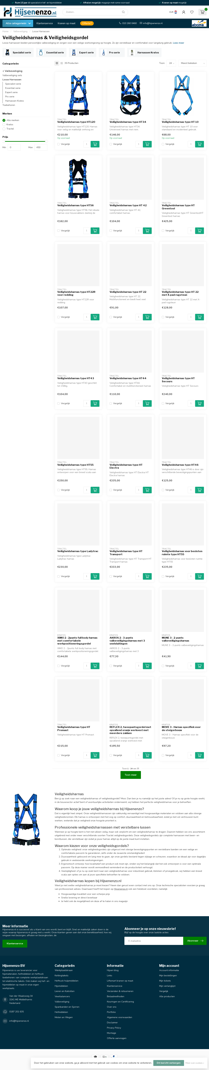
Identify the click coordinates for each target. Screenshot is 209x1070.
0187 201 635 (16, 1011)
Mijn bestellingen (168, 975)
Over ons (111, 1006)
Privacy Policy (114, 1027)
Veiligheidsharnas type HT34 (128, 122)
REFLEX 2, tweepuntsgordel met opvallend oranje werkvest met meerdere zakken (130, 730)
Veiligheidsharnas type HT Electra (126, 466)
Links (109, 975)
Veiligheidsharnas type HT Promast (73, 729)
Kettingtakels (61, 975)
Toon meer (131, 774)
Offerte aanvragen (116, 1038)
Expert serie (11, 92)
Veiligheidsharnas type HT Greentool (178, 207)
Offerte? (87, 23)
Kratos (10, 124)
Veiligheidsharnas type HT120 (76, 122)
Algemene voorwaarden (119, 1017)
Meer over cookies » (194, 1063)
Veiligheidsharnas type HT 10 (180, 122)
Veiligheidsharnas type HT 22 (128, 291)
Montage (111, 1033)
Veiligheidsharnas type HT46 (180, 464)
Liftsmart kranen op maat (120, 980)
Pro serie (9, 96)
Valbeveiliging (20, 31)
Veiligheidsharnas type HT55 (75, 464)
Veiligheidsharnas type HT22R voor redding (76, 293)
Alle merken (13, 120)
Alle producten (167, 996)
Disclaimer (112, 1022)
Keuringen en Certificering (120, 1001)
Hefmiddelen (61, 1012)
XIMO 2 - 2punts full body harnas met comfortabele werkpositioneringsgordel (77, 640)
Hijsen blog (113, 970)
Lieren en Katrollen (64, 991)
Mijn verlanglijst (167, 986)
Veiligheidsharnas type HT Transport (126, 553)
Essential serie (12, 88)
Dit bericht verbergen (169, 1062)
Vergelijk (65, 144)
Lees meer (178, 42)
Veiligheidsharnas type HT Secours (178, 380)
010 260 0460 (129, 23)
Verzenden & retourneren (120, 991)
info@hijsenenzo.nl (153, 23)
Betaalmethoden (115, 996)
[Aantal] (86, 144)
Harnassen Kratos (14, 100)
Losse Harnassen (40, 31)
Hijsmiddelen (61, 986)
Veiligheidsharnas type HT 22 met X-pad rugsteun (180, 293)
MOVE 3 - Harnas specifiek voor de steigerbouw (181, 729)
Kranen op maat (66, 23)
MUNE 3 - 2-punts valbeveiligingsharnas (175, 639)
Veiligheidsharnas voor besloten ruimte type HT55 (182, 553)
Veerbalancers (62, 996)
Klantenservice (44, 23)
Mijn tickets (165, 980)
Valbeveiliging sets (12, 75)
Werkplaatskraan (64, 970)
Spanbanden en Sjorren (67, 1006)
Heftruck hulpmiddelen (66, 980)
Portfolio (111, 1012)
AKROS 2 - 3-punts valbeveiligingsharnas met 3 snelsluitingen (127, 640)
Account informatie (169, 970)
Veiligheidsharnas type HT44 (128, 378)
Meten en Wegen (64, 1017)
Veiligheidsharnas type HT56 (75, 205)
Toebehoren (8, 105)
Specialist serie (13, 83)
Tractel (10, 129)
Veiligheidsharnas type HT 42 (128, 205)
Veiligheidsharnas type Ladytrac (77, 551)
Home (5, 31)
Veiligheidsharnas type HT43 (75, 378)
